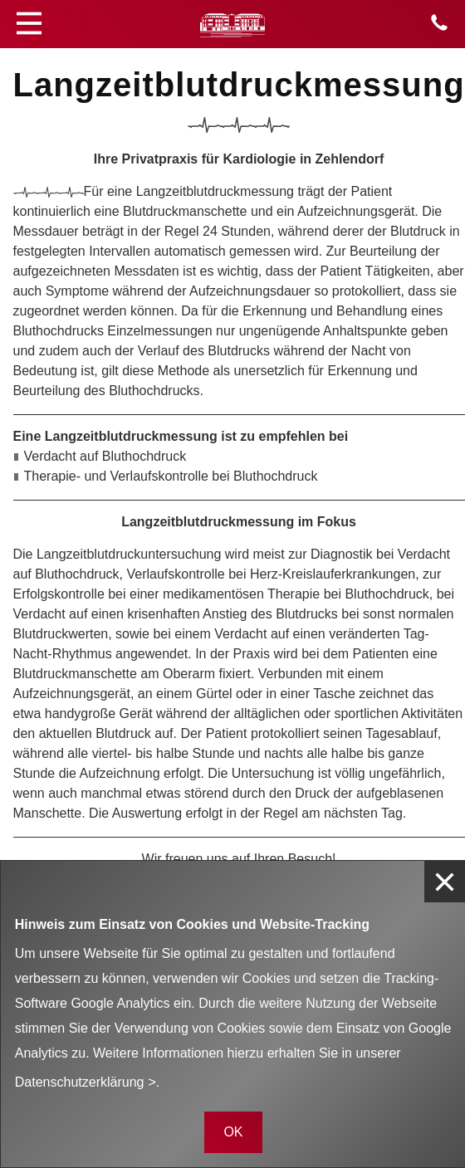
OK (232, 1132)
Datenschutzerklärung (79, 1082)
